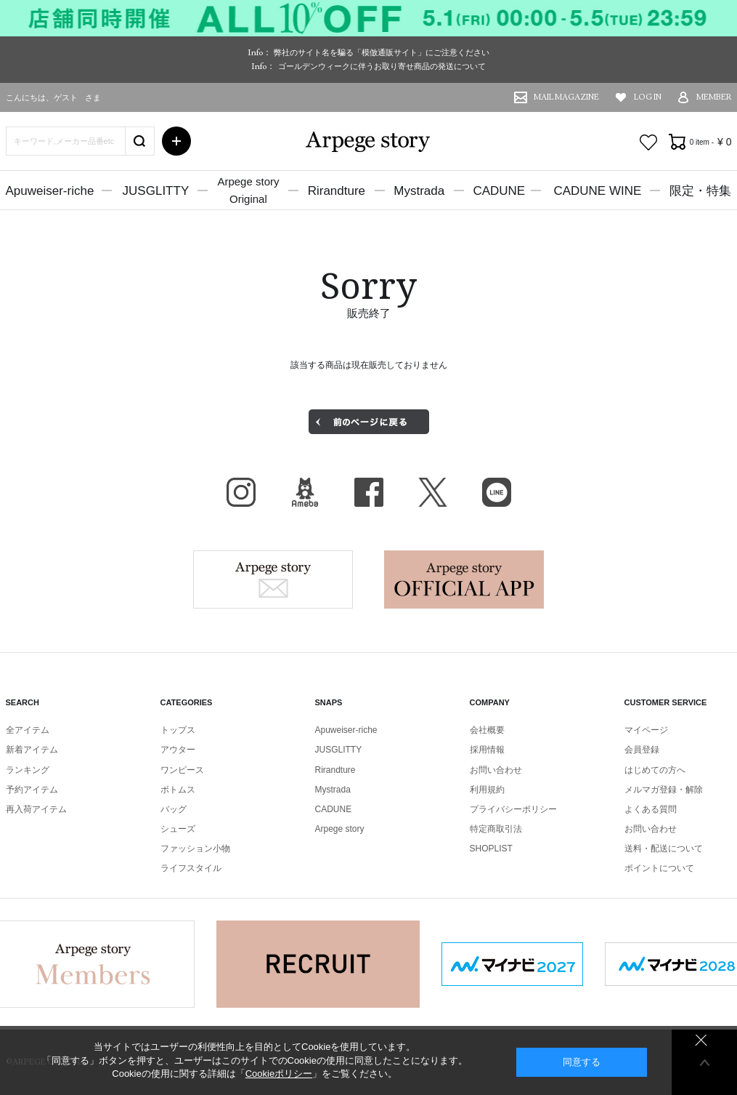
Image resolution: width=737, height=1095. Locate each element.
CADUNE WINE (597, 191)
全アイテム (27, 730)
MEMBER (714, 97)
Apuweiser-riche (50, 191)
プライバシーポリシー (513, 809)
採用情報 (487, 750)
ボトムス (177, 790)
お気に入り (648, 143)
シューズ (177, 829)
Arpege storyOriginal (248, 190)
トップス (177, 730)
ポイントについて (659, 868)
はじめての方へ (654, 770)
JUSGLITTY (156, 191)
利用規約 (487, 790)
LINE (496, 492)
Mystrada (419, 191)
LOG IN (647, 97)
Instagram (241, 492)
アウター (177, 750)
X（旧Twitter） (432, 492)
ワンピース (182, 770)
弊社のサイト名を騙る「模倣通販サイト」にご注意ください (381, 52)
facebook (368, 492)
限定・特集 (700, 191)
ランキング (27, 770)
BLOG (304, 492)
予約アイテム (32, 790)
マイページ (646, 730)
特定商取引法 (496, 829)
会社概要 (487, 730)
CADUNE (499, 191)
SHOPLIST (491, 848)
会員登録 (641, 750)
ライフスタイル (190, 868)
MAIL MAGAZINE (566, 97)
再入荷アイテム (36, 809)
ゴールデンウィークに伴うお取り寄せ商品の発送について (382, 66)
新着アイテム (32, 750)
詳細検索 (176, 141)
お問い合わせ (496, 770)
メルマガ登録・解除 (663, 790)
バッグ (173, 809)
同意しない (701, 1040)
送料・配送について (663, 848)
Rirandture (336, 191)
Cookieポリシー (278, 1073)
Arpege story (273, 579)
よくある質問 (650, 809)
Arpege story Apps (464, 579)
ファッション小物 (195, 848)
